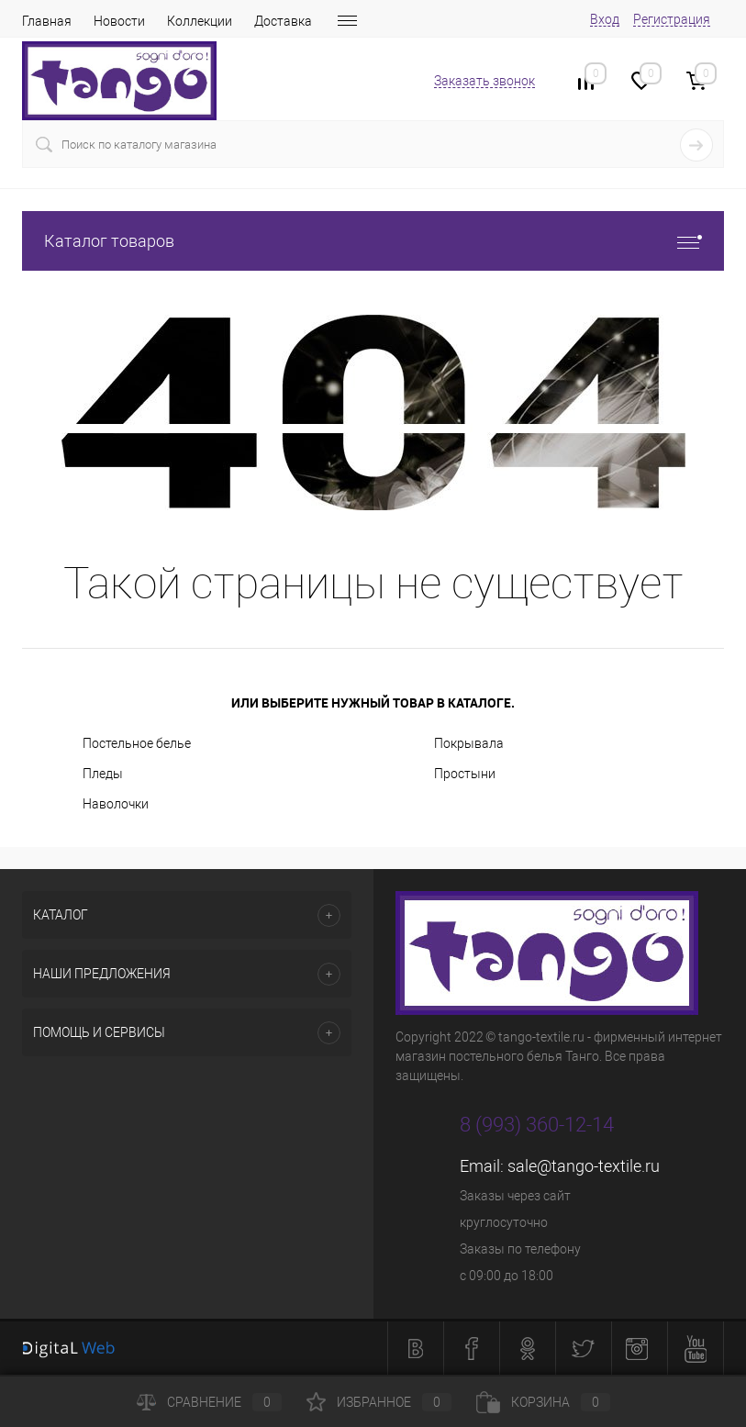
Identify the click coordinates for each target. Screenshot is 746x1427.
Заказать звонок (484, 80)
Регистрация (671, 19)
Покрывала (469, 743)
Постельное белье (137, 743)
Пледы (103, 773)
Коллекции (199, 21)
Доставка (283, 21)
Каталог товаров (373, 241)
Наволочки (116, 804)
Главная (47, 21)
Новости (119, 21)
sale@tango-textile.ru (583, 1166)
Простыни (464, 773)
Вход (604, 19)
